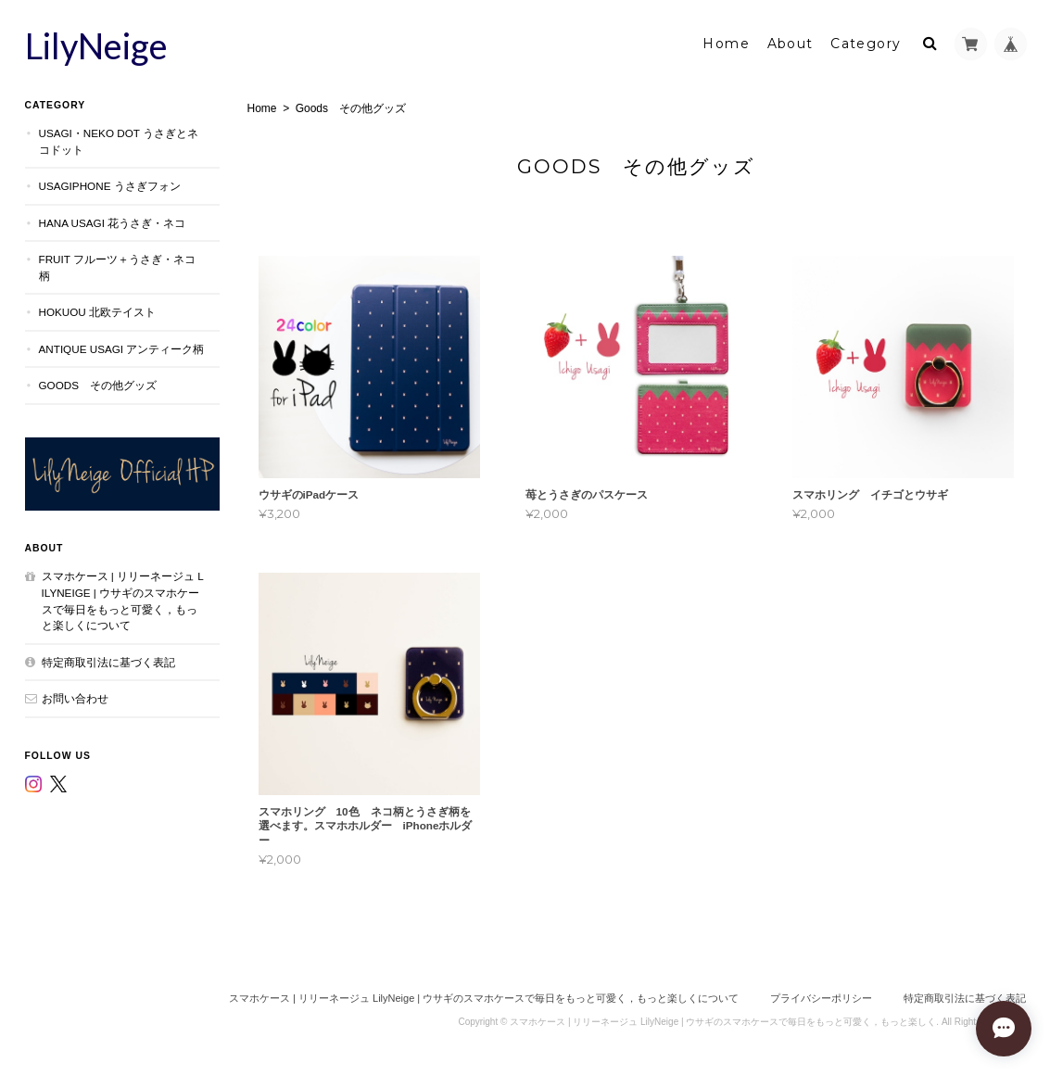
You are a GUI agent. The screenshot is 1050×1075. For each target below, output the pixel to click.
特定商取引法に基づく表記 (108, 662)
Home (726, 43)
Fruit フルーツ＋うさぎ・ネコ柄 (117, 267)
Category (865, 43)
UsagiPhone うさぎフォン (110, 186)
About (790, 43)
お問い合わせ (75, 698)
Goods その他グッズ (98, 385)
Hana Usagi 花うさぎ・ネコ (112, 223)
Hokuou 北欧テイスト (98, 312)
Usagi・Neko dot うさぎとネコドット (118, 141)
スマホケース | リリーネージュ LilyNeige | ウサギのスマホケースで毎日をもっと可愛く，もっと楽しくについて (123, 600)
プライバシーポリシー (821, 998)
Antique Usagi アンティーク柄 (122, 349)
